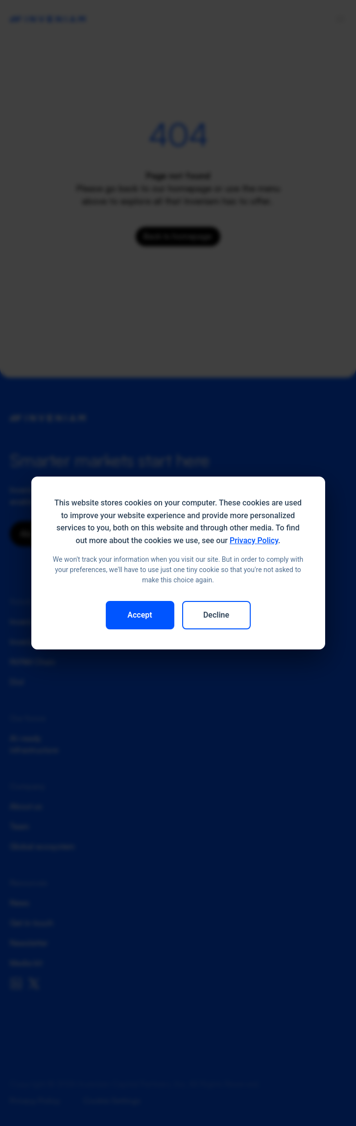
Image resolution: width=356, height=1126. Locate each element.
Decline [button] (216, 615)
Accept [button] (139, 615)
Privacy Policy (254, 540)
